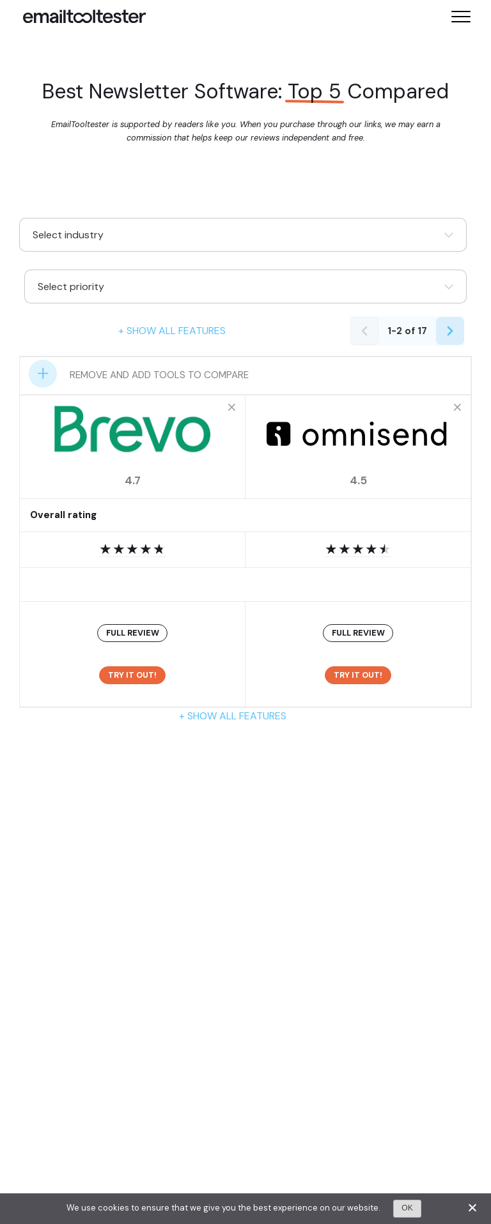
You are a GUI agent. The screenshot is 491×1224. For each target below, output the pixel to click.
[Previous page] (364, 331)
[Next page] (450, 331)
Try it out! (132, 674)
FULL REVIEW (132, 632)
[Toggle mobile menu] (461, 16)
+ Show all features (172, 330)
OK (406, 1208)
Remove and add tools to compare (159, 375)
